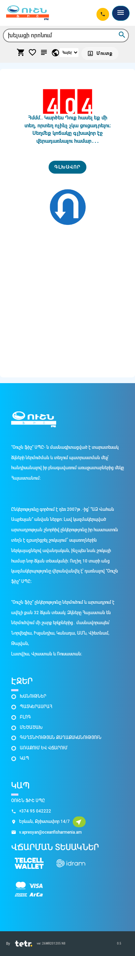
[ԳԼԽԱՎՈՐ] (67, 167)
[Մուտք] (99, 53)
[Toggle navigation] (121, 13)
